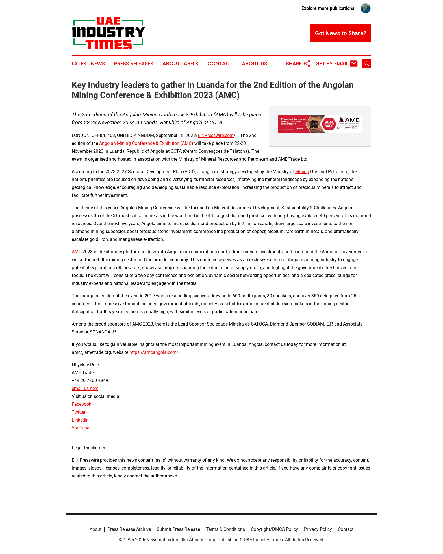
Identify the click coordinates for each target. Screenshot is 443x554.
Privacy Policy (318, 529)
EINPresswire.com (216, 135)
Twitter (79, 412)
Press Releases (133, 63)
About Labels (180, 63)
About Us (254, 63)
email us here (85, 388)
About (95, 529)
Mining (302, 171)
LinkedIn (80, 420)
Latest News (88, 63)
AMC (76, 251)
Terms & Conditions (225, 529)
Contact (220, 63)
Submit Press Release (178, 529)
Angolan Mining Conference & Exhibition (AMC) (146, 143)
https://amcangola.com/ (154, 352)
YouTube (80, 428)
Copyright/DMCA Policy (274, 529)
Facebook (81, 404)
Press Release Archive (129, 529)
